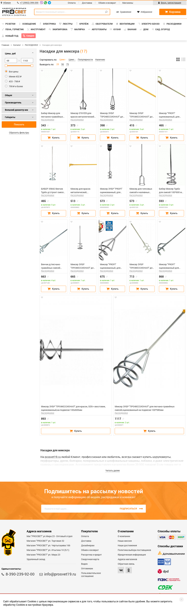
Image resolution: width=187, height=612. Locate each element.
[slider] (6, 65)
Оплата (72, 2)
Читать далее (112, 470)
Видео (84, 563)
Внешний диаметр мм (16, 109)
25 (57, 64)
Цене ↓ (72, 59)
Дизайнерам (87, 545)
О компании (124, 536)
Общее (8, 95)
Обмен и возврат (107, 2)
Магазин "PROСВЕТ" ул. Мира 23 (43, 554)
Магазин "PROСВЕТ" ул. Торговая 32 (45, 540)
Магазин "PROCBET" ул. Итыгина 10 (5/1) (48, 549)
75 (67, 64)
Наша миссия (125, 540)
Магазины (127, 2)
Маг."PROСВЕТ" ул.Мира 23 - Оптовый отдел (49, 536)
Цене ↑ (62, 59)
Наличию (100, 59)
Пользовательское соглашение (91, 575)
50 (62, 64)
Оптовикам (87, 568)
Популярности (85, 59)
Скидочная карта (90, 559)
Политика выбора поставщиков (134, 549)
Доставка (87, 2)
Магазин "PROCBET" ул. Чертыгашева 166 (48, 545)
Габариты (10, 117)
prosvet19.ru (53, 457)
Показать (19, 124)
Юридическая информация (132, 554)
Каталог (17, 45)
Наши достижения (127, 545)
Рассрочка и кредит (91, 554)
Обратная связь (126, 563)
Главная (5, 45)
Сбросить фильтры (19, 132)
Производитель (13, 102)
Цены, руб (10, 53)
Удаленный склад (36, 559)
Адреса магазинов (127, 559)
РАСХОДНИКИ (31, 45)
